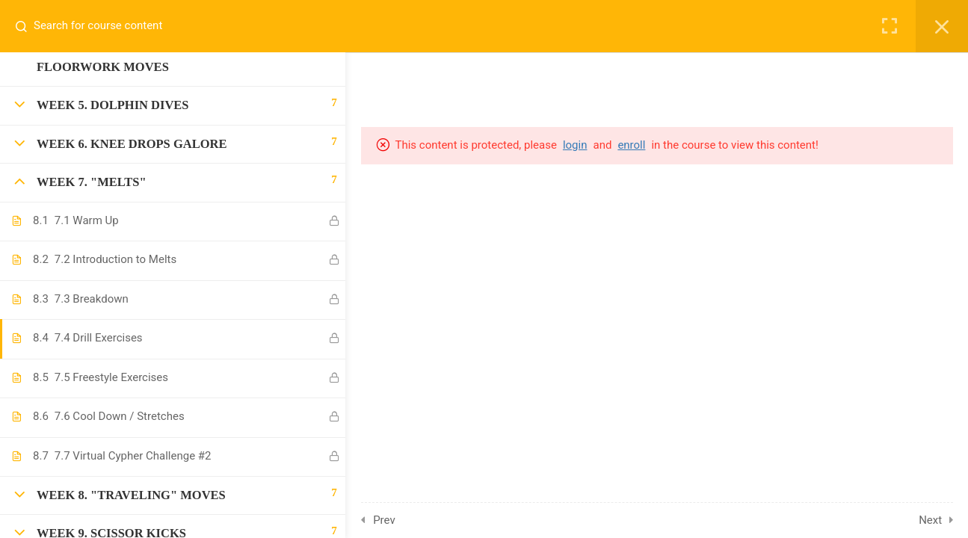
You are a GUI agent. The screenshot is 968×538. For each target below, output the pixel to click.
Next (934, 520)
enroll (637, 145)
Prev (388, 520)
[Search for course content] (27, 26)
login (580, 145)
